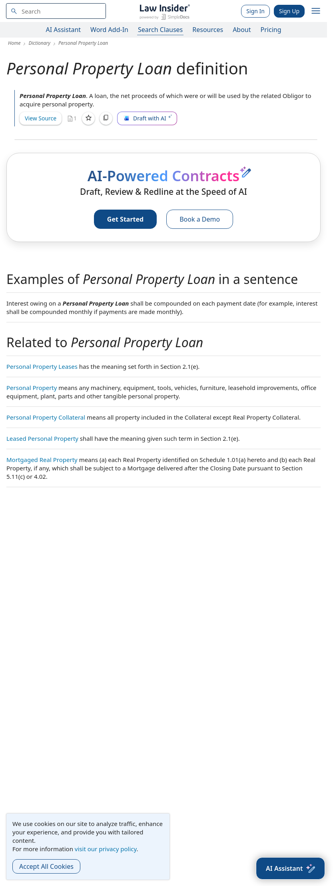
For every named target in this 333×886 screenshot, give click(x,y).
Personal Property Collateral (45, 417)
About (242, 29)
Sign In (255, 11)
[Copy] (106, 118)
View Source (40, 118)
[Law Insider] (164, 11)
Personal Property (31, 388)
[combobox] (56, 11)
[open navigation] (316, 11)
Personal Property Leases (42, 366)
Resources (207, 29)
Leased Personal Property (42, 438)
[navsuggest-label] (56, 11)
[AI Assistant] (290, 868)
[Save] (88, 118)
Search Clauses (160, 29)
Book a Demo (199, 219)
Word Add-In (109, 29)
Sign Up (289, 11)
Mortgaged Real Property (42, 460)
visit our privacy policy (106, 849)
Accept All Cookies (46, 866)
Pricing (271, 29)
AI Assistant (63, 29)
